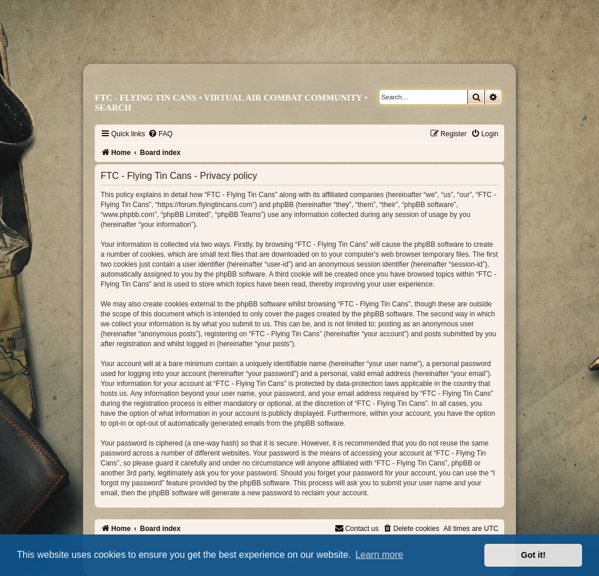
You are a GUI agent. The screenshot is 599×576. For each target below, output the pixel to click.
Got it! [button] (533, 555)
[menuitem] (160, 134)
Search (113, 107)
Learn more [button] (379, 555)
